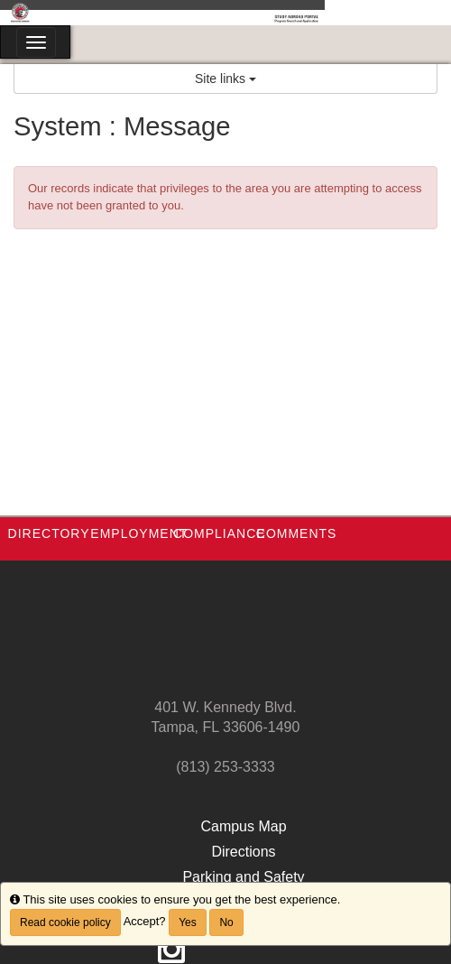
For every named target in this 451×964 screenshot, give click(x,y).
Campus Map (243, 826)
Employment (139, 533)
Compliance (219, 533)
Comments (296, 533)
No (226, 922)
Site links (225, 78)
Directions (243, 851)
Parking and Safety (243, 877)
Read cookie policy (65, 922)
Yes (188, 922)
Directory (49, 533)
